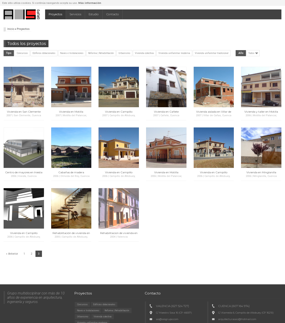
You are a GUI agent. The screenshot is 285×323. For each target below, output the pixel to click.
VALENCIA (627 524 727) (172, 306)
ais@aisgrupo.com (167, 319)
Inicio (10, 29)
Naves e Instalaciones (71, 53)
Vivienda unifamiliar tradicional (211, 53)
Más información (89, 2)
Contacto (112, 14)
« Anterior (12, 253)
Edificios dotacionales (44, 53)
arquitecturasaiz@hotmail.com (237, 319)
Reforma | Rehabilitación (101, 53)
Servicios (75, 14)
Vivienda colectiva (144, 53)
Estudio (94, 14)
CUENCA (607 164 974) (234, 306)
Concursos (22, 53)
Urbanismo (124, 53)
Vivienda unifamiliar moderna (174, 53)
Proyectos (55, 14)
